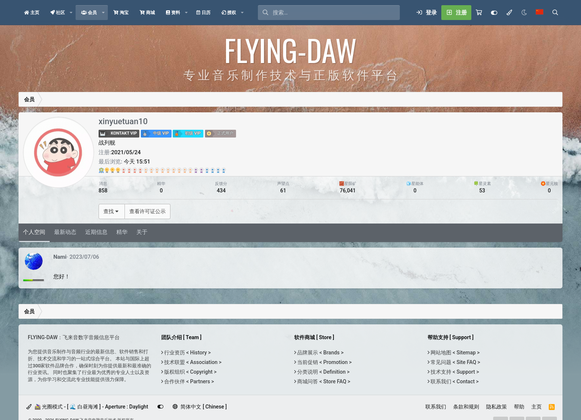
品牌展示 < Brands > (319, 352)
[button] (71, 12)
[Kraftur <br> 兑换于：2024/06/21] (107, 170)
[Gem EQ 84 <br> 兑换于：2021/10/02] (190, 170)
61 (283, 191)
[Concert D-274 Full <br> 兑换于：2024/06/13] (112, 170)
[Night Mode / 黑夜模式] (524, 12)
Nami (60, 257)
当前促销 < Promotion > (324, 362)
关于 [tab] (141, 232)
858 (103, 191)
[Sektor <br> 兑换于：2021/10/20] (212, 170)
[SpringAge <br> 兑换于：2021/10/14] (162, 170)
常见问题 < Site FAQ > (454, 362)
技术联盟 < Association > (192, 362)
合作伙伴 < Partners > (188, 381)
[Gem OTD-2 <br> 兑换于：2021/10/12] (179, 170)
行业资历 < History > (187, 352)
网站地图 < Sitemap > (454, 352)
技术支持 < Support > (454, 372)
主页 (536, 407)
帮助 (519, 407)
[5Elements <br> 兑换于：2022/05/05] (201, 170)
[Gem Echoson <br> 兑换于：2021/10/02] (184, 170)
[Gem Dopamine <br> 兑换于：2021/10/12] (157, 170)
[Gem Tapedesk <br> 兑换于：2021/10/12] (140, 170)
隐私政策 (496, 407)
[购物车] (479, 12)
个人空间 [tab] (34, 232)
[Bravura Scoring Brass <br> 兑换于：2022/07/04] (134, 170)
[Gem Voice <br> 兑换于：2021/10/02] (123, 170)
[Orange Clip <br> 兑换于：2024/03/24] (129, 170)
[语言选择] (539, 12)
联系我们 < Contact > (454, 381)
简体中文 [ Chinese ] (200, 407)
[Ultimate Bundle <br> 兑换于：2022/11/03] (101, 170)
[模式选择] (509, 12)
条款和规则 (466, 407)
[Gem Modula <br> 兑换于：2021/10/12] (168, 170)
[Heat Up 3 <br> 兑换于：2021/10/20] (196, 170)
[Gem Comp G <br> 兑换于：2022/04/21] (151, 170)
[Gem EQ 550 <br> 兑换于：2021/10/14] (146, 170)
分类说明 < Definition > (322, 372)
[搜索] (336, 12)
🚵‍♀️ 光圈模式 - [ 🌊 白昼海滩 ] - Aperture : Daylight (87, 407)
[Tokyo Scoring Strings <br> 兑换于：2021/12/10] (218, 170)
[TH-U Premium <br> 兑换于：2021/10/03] (118, 170)
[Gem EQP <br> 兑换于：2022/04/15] (223, 170)
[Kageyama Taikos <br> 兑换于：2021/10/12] (207, 170)
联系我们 (435, 407)
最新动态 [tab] (65, 232)
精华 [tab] (121, 232)
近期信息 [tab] (96, 232)
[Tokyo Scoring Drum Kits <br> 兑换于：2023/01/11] (173, 170)
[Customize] (494, 12)
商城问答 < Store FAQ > (323, 381)
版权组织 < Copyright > (190, 372)
